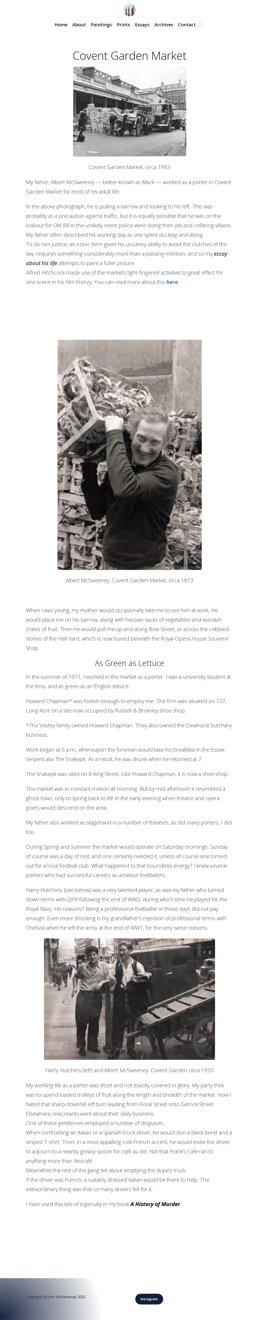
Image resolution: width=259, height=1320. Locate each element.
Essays (142, 25)
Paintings (101, 25)
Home (61, 25)
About (79, 25)
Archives (163, 25)
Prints (123, 25)
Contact (187, 25)
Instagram (149, 1299)
